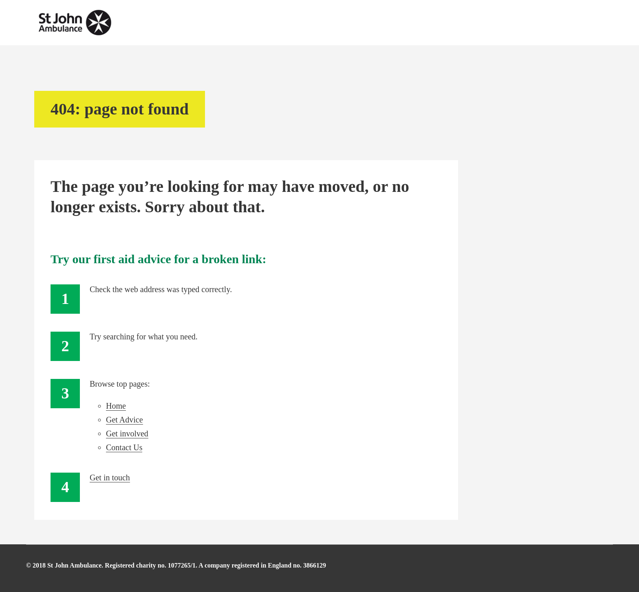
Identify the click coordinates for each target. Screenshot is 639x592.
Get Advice (124, 419)
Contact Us (124, 447)
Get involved (127, 433)
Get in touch (110, 477)
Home (116, 405)
